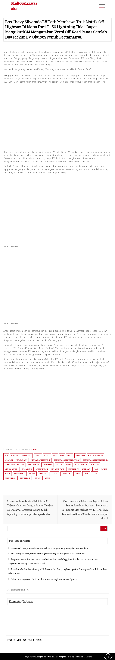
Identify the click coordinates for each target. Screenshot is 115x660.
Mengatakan (42, 469)
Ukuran (37, 478)
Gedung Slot (13, 623)
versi (47, 478)
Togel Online (30, 627)
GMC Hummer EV (95, 456)
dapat (47, 456)
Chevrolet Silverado (21, 456)
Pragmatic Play (15, 627)
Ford (69, 456)
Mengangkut (11, 469)
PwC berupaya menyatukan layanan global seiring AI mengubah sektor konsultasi (48, 553)
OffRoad (86, 469)
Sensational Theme (83, 656)
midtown (9, 449)
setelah (54, 474)
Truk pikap (25, 478)
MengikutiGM (57, 469)
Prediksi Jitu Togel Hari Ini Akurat (24, 639)
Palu (96, 469)
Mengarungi (26, 469)
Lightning (47, 465)
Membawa (94, 465)
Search (104, 528)
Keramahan (33, 465)
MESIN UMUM (73, 469)
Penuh (7, 474)
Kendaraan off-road (14, 465)
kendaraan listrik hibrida (96, 460)
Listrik (59, 465)
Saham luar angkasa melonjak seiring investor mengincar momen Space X (44, 579)
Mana (68, 465)
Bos (6, 456)
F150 (62, 456)
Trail (86, 474)
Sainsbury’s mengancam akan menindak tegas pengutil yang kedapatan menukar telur (49, 547)
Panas (104, 469)
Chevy (38, 456)
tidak (77, 474)
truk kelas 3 (10, 478)
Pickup (32, 474)
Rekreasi (43, 474)
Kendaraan (21, 460)
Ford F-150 (80, 456)
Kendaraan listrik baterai (67, 460)
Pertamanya (19, 474)
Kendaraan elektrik (40, 460)
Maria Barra (81, 465)
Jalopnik (9, 460)
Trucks (35, 449)
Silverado (66, 474)
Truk (94, 474)
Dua (55, 456)
